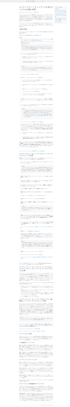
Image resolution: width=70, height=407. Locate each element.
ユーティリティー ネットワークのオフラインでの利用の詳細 (29, 328)
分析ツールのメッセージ (35, 233)
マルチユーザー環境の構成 (26, 264)
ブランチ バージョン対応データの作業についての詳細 (29, 74)
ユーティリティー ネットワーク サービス (45, 25)
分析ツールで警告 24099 (40, 112)
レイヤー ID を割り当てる (49, 124)
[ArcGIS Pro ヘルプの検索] (34, 1)
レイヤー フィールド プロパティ (36, 114)
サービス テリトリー (24, 319)
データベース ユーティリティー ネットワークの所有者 (44, 39)
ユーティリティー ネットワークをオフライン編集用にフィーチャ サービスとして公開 (60, 19)
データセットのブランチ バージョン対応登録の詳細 (31, 91)
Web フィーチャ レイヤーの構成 (26, 146)
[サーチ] (42, 1)
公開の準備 (57, 9)
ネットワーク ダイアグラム (30, 24)
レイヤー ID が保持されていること (33, 121)
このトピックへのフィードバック (47, 405)
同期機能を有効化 (38, 309)
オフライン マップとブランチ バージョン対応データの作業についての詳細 (32, 331)
